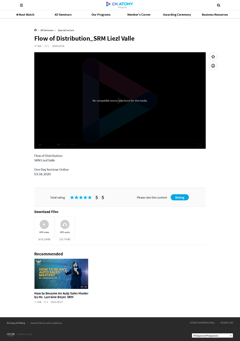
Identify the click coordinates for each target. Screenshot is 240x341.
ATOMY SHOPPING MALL (202, 322)
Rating (179, 197)
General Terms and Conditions (46, 323)
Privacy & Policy (16, 323)
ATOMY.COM (226, 322)
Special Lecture (65, 30)
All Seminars (47, 30)
